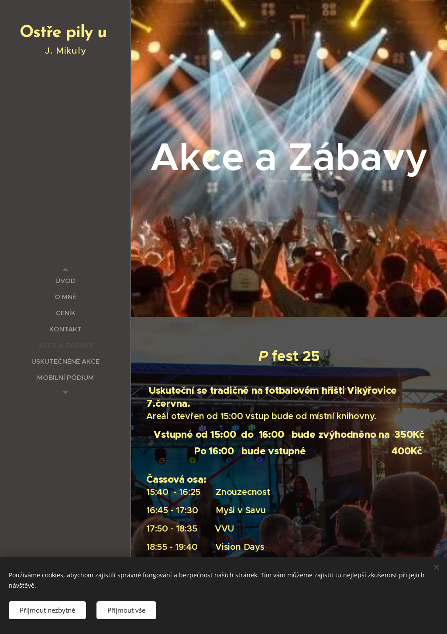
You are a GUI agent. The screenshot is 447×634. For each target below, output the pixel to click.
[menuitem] (65, 281)
